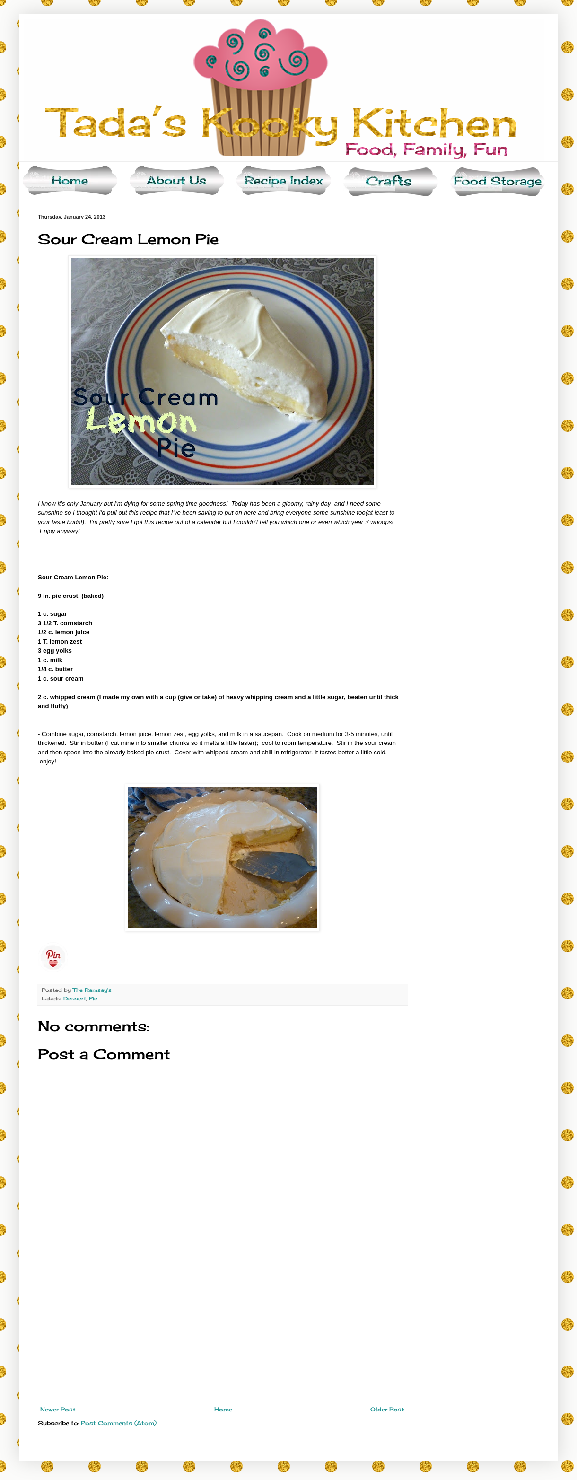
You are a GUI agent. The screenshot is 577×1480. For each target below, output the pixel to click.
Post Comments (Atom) (119, 1423)
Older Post (387, 1409)
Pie (93, 998)
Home (223, 1409)
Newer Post (58, 1409)
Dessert (74, 998)
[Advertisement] (222, 1335)
